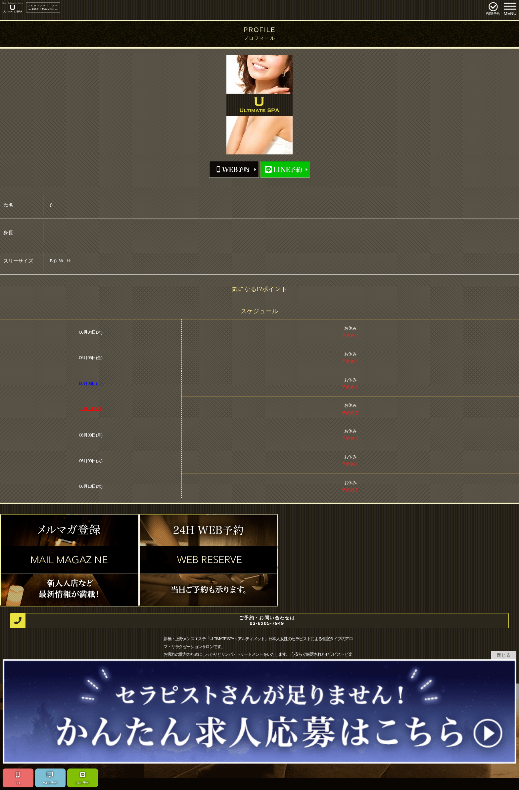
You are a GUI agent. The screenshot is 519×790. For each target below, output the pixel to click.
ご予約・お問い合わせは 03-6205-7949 (153, 620)
